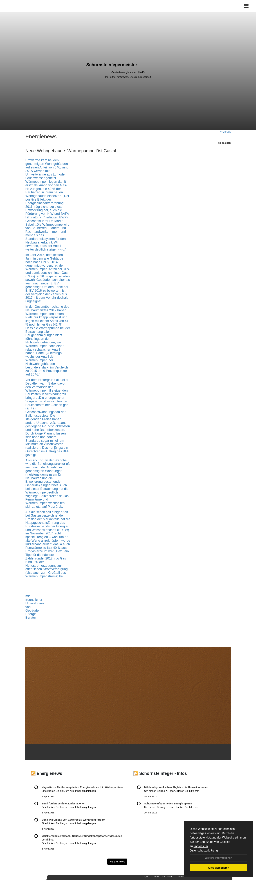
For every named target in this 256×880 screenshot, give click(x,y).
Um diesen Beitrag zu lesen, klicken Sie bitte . (171, 790)
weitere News (117, 861)
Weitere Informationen (218, 857)
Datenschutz (183, 876)
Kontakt (155, 876)
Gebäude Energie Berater (32, 614)
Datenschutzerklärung (204, 850)
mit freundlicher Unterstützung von (35, 601)
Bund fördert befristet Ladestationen (63, 803)
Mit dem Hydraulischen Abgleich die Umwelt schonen (176, 787)
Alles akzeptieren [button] (218, 867)
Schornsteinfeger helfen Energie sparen (168, 803)
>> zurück (225, 131)
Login (145, 876)
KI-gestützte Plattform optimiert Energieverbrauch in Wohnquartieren (83, 787)
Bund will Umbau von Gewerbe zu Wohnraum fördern (73, 819)
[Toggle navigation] (246, 10)
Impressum (201, 846)
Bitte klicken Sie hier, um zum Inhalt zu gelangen (69, 790)
